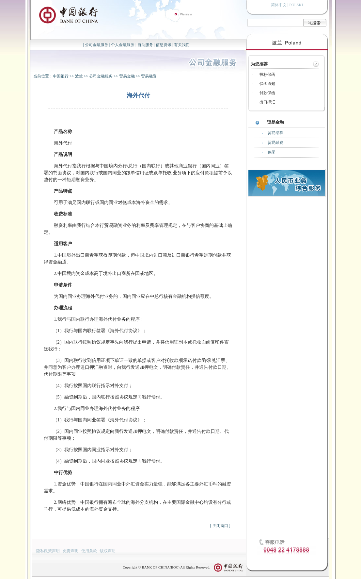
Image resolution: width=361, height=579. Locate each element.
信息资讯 (163, 45)
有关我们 (182, 45)
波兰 (79, 76)
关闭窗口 (220, 525)
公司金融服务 (96, 45)
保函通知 (267, 83)
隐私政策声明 (48, 551)
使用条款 (89, 551)
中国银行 (61, 76)
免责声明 (70, 551)
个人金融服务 (122, 45)
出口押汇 (267, 102)
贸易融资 (149, 76)
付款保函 (267, 93)
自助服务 (145, 45)
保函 (271, 152)
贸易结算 (275, 132)
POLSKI (296, 5)
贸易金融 (127, 76)
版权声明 (108, 551)
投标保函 (267, 74)
